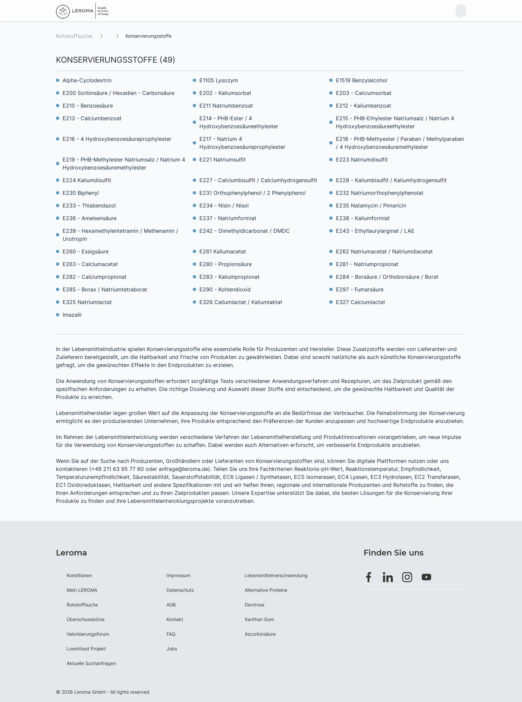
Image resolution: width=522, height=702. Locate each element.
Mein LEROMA (82, 590)
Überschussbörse (86, 619)
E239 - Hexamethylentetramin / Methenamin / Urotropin (120, 234)
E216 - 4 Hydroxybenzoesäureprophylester (117, 139)
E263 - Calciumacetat (90, 264)
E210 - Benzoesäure (88, 105)
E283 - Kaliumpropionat (229, 276)
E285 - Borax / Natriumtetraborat (105, 289)
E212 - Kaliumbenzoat (363, 105)
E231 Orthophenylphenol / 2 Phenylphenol (252, 192)
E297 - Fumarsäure (360, 289)
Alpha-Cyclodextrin (87, 80)
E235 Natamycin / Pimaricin (371, 205)
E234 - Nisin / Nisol (224, 205)
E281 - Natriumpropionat (367, 264)
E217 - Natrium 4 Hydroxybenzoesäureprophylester (242, 143)
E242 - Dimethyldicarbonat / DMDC (244, 230)
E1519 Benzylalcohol (361, 80)
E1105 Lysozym (218, 80)
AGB (171, 604)
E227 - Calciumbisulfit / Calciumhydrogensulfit (258, 180)
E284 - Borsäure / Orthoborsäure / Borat (387, 276)
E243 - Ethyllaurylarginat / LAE (375, 230)
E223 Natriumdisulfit (362, 159)
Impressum (178, 575)
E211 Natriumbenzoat (226, 105)
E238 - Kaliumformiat (363, 218)
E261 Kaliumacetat (222, 251)
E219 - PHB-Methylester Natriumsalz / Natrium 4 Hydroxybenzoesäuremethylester (124, 163)
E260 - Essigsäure (86, 251)
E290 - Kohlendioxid (225, 289)
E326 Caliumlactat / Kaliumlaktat (240, 302)
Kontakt (174, 619)
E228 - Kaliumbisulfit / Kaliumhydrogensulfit (391, 180)
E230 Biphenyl (81, 192)
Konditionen (79, 575)
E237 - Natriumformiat (227, 218)
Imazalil (72, 314)
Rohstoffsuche (74, 36)
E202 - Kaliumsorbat (225, 93)
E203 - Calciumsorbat (364, 93)
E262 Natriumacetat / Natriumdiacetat (384, 251)
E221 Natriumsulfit (222, 159)
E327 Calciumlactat (360, 302)
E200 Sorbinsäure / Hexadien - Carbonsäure (118, 93)
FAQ (170, 634)
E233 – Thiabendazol (89, 205)
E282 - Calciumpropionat (95, 276)
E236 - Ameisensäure (90, 218)
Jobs (171, 648)
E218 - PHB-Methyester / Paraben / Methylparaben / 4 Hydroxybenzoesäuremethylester (400, 143)
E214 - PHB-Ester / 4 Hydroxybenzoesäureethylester (238, 122)
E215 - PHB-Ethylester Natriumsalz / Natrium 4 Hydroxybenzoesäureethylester (395, 122)
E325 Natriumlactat (87, 302)
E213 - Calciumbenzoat (92, 118)
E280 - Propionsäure (225, 264)
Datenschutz (180, 590)
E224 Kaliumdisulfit (87, 180)
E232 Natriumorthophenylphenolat (379, 192)
